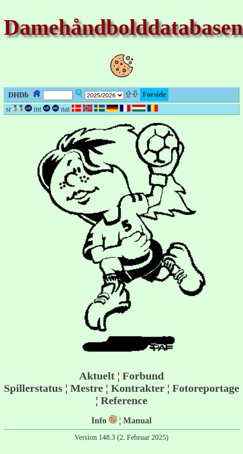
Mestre (86, 388)
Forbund (143, 376)
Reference (124, 400)
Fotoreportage (206, 388)
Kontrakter (137, 388)
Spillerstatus (33, 388)
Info (99, 420)
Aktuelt (96, 376)
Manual (137, 420)
